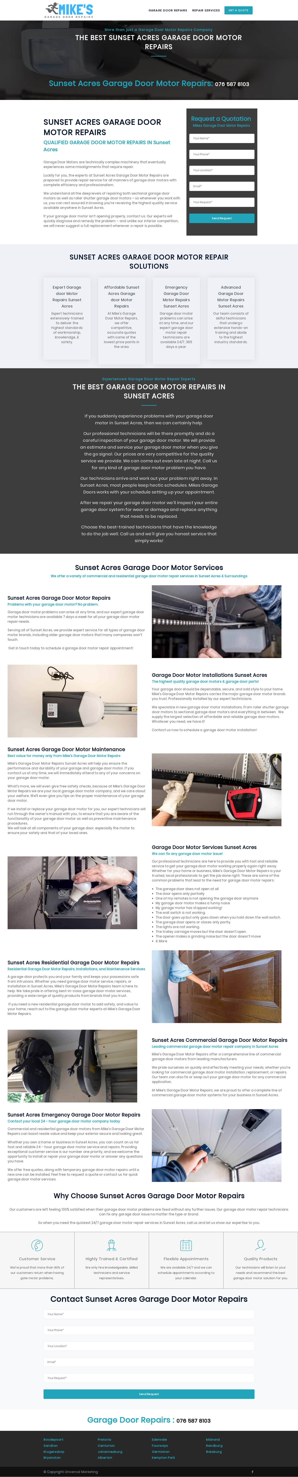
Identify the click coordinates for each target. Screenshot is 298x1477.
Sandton (51, 1450)
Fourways (160, 1450)
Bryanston (52, 1458)
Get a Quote (238, 10)
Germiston (161, 1454)
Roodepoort (54, 1445)
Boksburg (214, 1454)
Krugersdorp (54, 1454)
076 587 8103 (194, 1427)
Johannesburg (110, 1454)
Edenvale (160, 1445)
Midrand (213, 1445)
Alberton (105, 1458)
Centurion (106, 1450)
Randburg (214, 1450)
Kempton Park (164, 1458)
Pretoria (105, 1445)
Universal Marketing (81, 1472)
